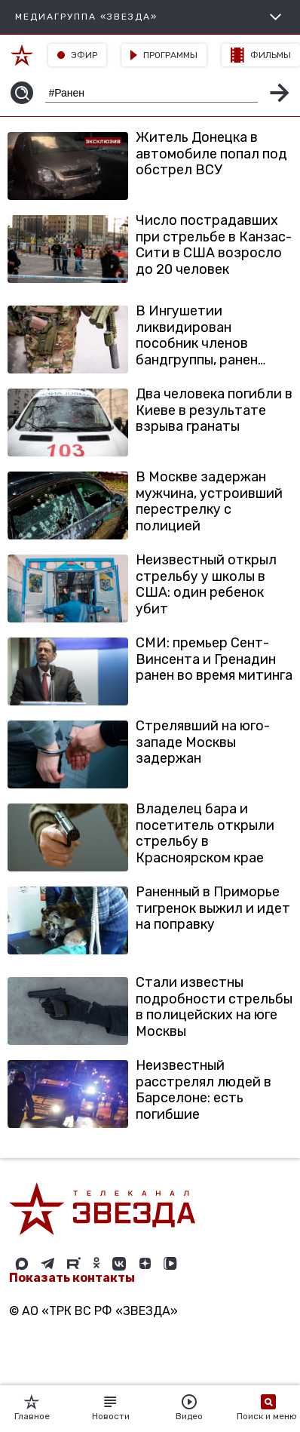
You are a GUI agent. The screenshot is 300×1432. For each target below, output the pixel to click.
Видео (189, 1407)
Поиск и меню (268, 1407)
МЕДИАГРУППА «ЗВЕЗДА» (150, 17)
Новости (111, 1407)
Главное (32, 1407)
